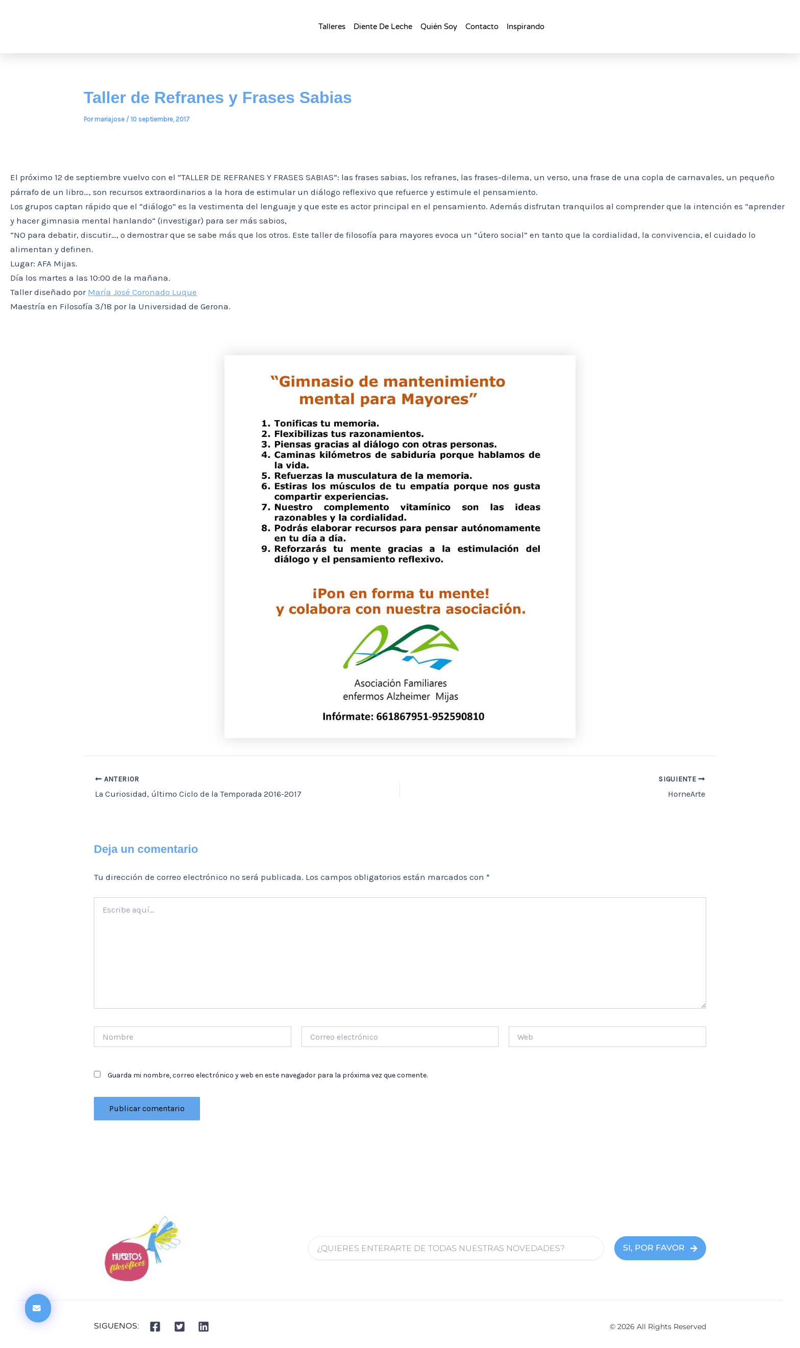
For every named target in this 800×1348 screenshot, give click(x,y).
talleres (331, 26)
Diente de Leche (383, 26)
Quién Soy (438, 26)
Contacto (481, 26)
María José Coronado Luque (142, 292)
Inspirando (525, 26)
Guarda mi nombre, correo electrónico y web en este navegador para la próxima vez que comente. (268, 1074)
